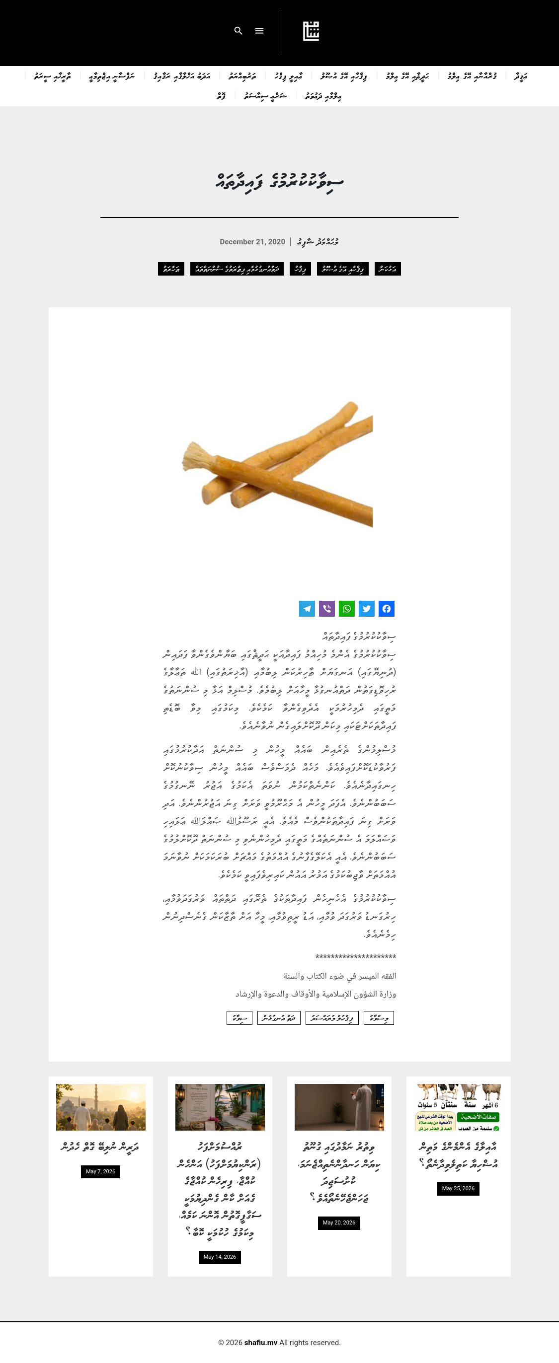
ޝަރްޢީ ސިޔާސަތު (265, 95)
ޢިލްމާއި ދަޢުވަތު (324, 95)
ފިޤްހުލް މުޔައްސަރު (332, 1017)
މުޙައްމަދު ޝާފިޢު (318, 241)
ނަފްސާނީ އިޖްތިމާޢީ (112, 75)
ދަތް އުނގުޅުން (279, 1017)
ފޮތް (221, 95)
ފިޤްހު (300, 269)
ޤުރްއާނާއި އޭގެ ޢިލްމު (472, 75)
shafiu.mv (261, 1342)
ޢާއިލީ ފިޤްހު (289, 75)
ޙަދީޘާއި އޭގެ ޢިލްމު (407, 75)
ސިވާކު (239, 1017)
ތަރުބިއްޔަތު (242, 75)
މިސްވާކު (379, 1017)
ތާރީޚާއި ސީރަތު (52, 75)
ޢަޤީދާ (521, 75)
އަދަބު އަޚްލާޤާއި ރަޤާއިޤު (182, 75)
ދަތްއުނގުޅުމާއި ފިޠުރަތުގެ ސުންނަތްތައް (237, 269)
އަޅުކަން (388, 269)
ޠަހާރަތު (171, 269)
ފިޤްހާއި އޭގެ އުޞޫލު (344, 75)
